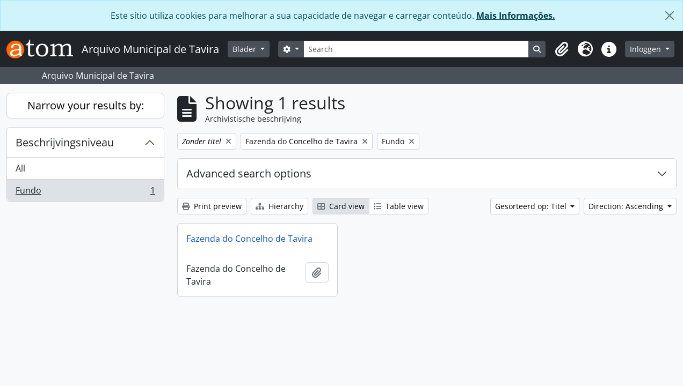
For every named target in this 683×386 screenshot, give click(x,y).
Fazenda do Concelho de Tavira (249, 238)
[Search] (416, 49)
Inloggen (646, 49)
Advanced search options (248, 173)
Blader (245, 49)
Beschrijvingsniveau (65, 142)
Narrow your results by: (85, 105)
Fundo (85, 192)
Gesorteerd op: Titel (532, 206)
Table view (399, 206)
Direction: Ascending (626, 206)
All (20, 168)
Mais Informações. (515, 15)
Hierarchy (279, 206)
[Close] (669, 16)
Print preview (212, 206)
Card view (341, 206)
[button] (561, 49)
